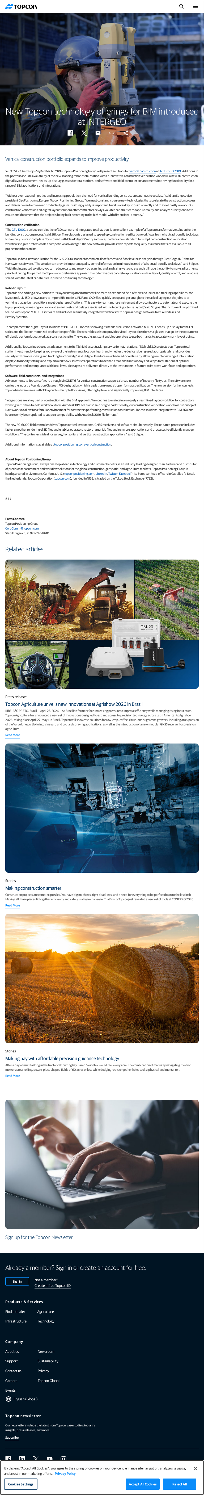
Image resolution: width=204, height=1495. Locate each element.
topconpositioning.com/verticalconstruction (82, 444)
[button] (70, 133)
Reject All (179, 1484)
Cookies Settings (20, 1484)
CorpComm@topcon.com (22, 528)
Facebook (125, 473)
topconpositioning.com (79, 473)
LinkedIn (101, 473)
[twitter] (36, 1459)
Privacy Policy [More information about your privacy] (65, 1473)
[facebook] (8, 1459)
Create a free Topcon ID (53, 1285)
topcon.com (62, 478)
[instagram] (63, 1459)
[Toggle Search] (181, 6)
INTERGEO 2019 (170, 171)
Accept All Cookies (143, 1484)
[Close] (195, 1469)
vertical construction (142, 171)
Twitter (113, 473)
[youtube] (50, 1459)
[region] (102, 1477)
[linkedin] (22, 1459)
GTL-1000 (18, 229)
